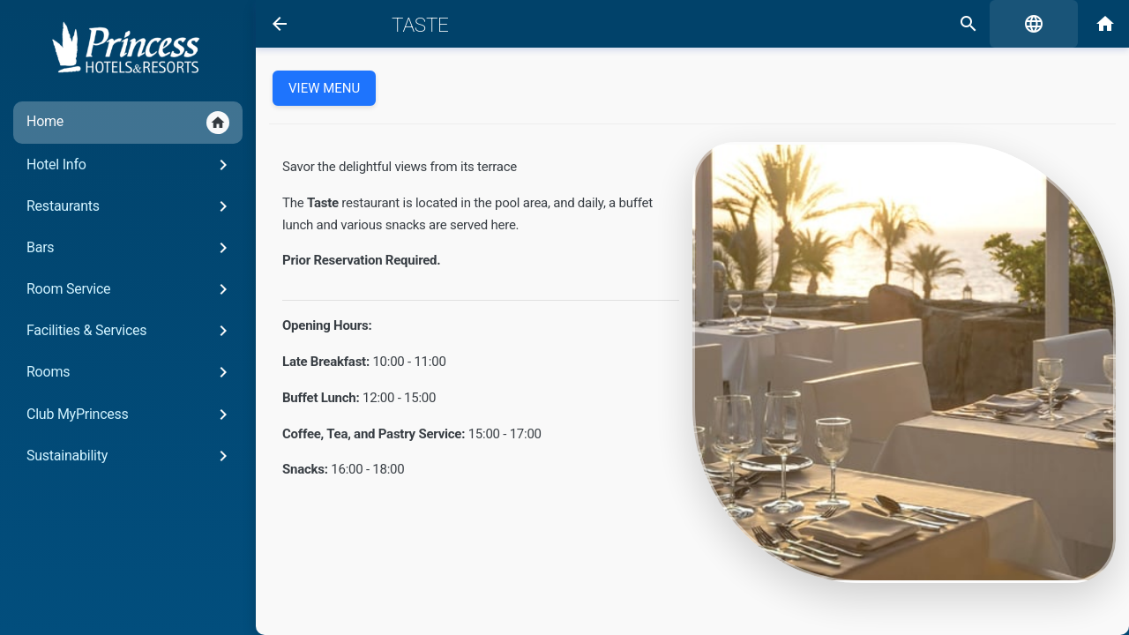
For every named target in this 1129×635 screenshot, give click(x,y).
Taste (420, 24)
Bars (130, 247)
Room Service (130, 289)
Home (127, 122)
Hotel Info (130, 165)
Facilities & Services (130, 330)
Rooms (130, 372)
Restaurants (130, 206)
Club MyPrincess (130, 414)
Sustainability (130, 456)
